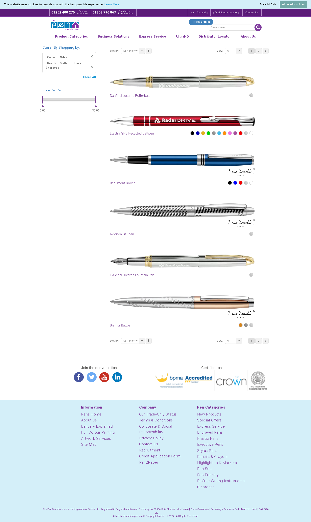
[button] (121, 4)
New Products (209, 414)
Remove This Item (92, 56)
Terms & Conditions (156, 420)
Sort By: (114, 50)
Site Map (89, 444)
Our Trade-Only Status (158, 414)
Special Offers (209, 420)
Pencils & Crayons (212, 456)
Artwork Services (96, 438)
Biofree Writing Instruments (221, 480)
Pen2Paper (148, 462)
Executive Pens (210, 444)
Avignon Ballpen (122, 234)
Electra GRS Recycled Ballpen (132, 133)
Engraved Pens (210, 432)
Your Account (199, 12)
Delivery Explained (97, 426)
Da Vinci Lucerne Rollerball (130, 96)
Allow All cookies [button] (293, 4)
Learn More (112, 4)
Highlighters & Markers (217, 462)
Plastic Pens (207, 438)
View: (220, 50)
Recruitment (149, 450)
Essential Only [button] (268, 4)
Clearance (206, 487)
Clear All (89, 77)
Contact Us (252, 12)
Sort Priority (134, 51)
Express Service (211, 426)
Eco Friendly (208, 475)
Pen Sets (205, 468)
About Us (89, 420)
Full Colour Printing (98, 432)
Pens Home (91, 414)
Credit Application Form (160, 456)
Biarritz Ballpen (121, 325)
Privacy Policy (151, 438)
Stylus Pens (207, 450)
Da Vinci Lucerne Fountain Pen (132, 275)
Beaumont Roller (122, 183)
